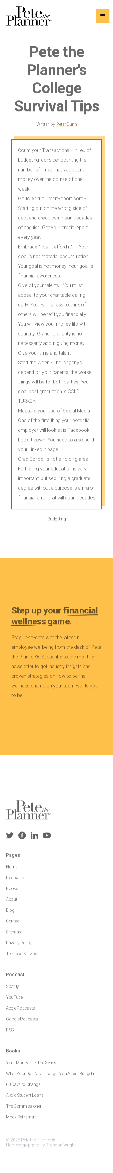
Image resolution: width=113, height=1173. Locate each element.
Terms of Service (21, 957)
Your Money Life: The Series (31, 1066)
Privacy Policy (19, 946)
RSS (10, 1033)
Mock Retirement (21, 1120)
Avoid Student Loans (25, 1099)
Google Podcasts (22, 1022)
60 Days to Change (23, 1088)
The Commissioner (24, 1110)
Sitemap (13, 936)
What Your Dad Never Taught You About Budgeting (52, 1077)
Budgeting (56, 522)
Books (12, 892)
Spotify (12, 990)
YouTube (14, 1001)
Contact (13, 925)
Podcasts (15, 881)
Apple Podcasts (20, 1012)
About (11, 903)
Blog (10, 914)
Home (11, 871)
